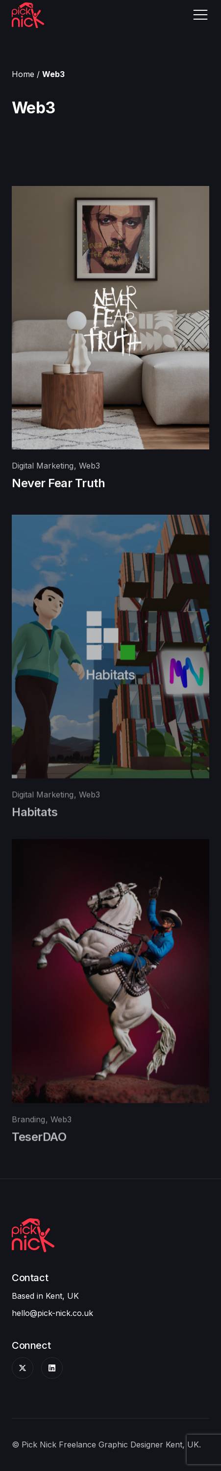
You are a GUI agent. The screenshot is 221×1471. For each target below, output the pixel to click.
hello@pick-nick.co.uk (52, 1313)
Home (23, 74)
